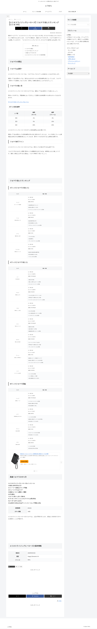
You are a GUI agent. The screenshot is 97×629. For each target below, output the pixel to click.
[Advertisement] (35, 166)
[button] (44, 28)
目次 (33, 45)
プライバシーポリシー (74, 61)
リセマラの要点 (29, 48)
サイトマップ (71, 63)
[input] (78, 24)
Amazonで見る (24, 461)
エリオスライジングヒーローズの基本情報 (35, 55)
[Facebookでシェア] (35, 28)
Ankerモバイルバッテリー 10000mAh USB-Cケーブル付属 (34, 454)
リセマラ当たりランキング (31, 51)
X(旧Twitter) (71, 56)
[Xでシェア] (26, 28)
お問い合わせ (71, 59)
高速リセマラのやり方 (30, 53)
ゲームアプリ (12, 567)
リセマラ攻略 (19, 567)
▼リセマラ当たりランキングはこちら (18, 102)
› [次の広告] (61, 462)
